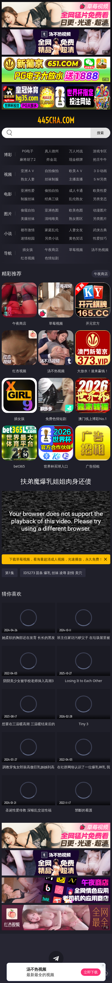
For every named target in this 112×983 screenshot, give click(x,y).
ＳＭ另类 (100, 179)
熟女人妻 (28, 179)
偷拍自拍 (52, 190)
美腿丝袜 (28, 218)
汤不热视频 (100, 249)
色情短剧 (52, 258)
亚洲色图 (52, 210)
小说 (8, 233)
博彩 (8, 154)
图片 (8, 213)
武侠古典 (100, 230)
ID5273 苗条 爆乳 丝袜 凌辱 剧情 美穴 (52, 572)
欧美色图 (76, 210)
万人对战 (76, 151)
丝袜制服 (52, 179)
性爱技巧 (100, 238)
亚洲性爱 (28, 190)
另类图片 (100, 218)
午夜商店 (52, 249)
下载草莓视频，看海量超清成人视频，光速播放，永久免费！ (58, 559)
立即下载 (91, 972)
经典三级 (52, 198)
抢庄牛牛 (100, 159)
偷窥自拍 (28, 210)
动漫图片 (100, 210)
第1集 (9, 572)
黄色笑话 (76, 238)
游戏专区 (100, 151)
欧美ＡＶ (76, 170)
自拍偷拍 (52, 170)
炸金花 (51, 159)
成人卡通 (76, 190)
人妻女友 (76, 230)
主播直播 (76, 179)
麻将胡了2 (28, 159)
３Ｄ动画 (100, 170)
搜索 (100, 132)
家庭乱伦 (52, 230)
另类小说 (52, 238)
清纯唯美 (52, 218)
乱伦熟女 (76, 198)
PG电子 (28, 151)
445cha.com (55, 120)
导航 (8, 253)
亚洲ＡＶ (28, 170)
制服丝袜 (28, 198)
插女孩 (27, 249)
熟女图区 (76, 218)
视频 (8, 174)
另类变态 (100, 198)
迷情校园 (28, 238)
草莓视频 (76, 249)
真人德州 (52, 151)
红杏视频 (28, 258)
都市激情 (28, 230)
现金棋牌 (76, 159)
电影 (8, 194)
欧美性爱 (100, 190)
